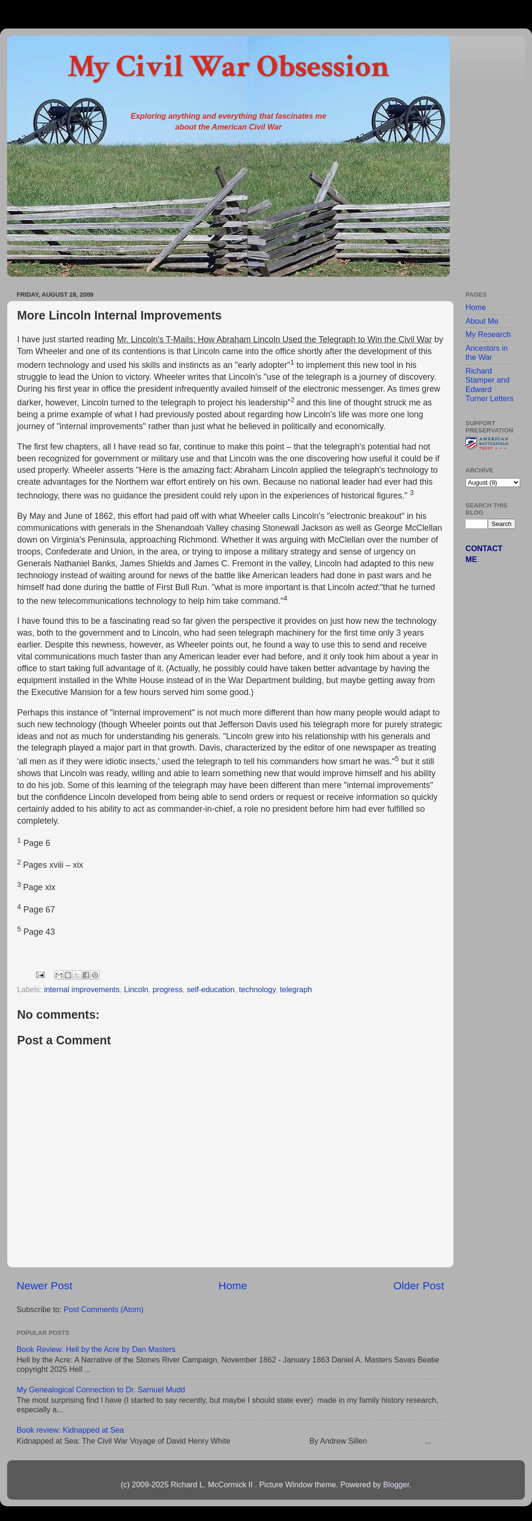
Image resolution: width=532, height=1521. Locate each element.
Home (232, 1285)
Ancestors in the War (487, 352)
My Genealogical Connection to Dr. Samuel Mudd (101, 1389)
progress (167, 989)
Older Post (418, 1285)
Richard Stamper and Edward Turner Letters (489, 384)
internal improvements (82, 989)
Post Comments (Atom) (103, 1309)
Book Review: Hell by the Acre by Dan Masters (96, 1349)
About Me (482, 321)
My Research (488, 334)
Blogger (396, 1484)
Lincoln (136, 989)
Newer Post (44, 1285)
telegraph (296, 989)
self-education (211, 989)
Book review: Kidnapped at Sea (70, 1430)
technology (257, 989)
